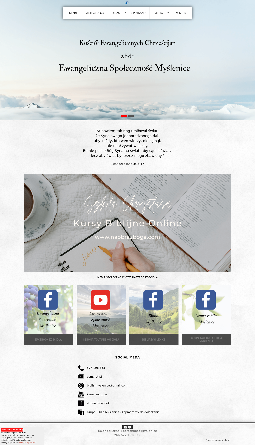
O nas (116, 13)
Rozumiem (12, 430)
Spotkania (138, 13)
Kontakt (182, 13)
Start (73, 13)
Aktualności (95, 13)
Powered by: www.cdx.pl (217, 440)
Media (158, 13)
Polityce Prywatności (28, 443)
